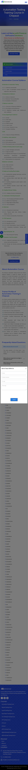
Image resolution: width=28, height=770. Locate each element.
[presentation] (11, 394)
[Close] (26, 369)
